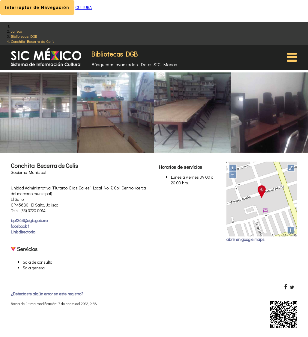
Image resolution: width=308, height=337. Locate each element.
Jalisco (16, 31)
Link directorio (23, 232)
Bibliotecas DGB (24, 36)
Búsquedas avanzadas (115, 64)
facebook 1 (20, 226)
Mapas (170, 64)
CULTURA (83, 7)
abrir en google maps (245, 239)
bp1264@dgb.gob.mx (29, 220)
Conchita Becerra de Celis (32, 41)
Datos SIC (150, 64)
